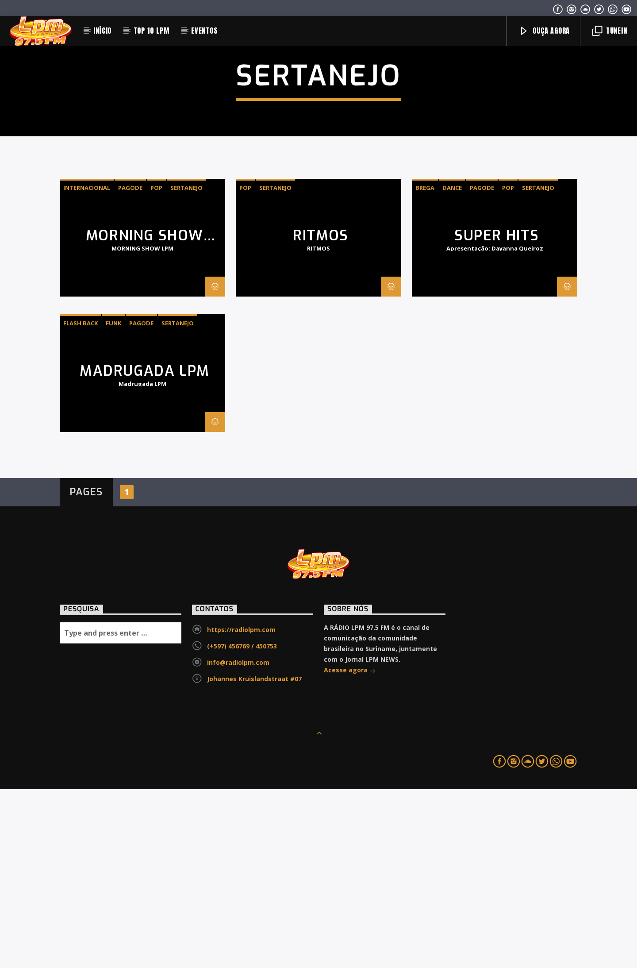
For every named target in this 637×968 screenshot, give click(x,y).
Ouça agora (544, 30)
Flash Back (80, 502)
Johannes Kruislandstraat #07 (254, 857)
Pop (156, 366)
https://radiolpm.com (241, 808)
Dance (452, 366)
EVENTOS (204, 30)
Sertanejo (186, 366)
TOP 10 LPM (151, 30)
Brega (424, 366)
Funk (113, 502)
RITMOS (321, 414)
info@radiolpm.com (238, 841)
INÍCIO (102, 30)
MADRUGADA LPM (145, 549)
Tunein (609, 30)
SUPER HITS (496, 414)
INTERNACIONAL (86, 366)
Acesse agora (350, 850)
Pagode (130, 366)
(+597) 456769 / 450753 (242, 825)
